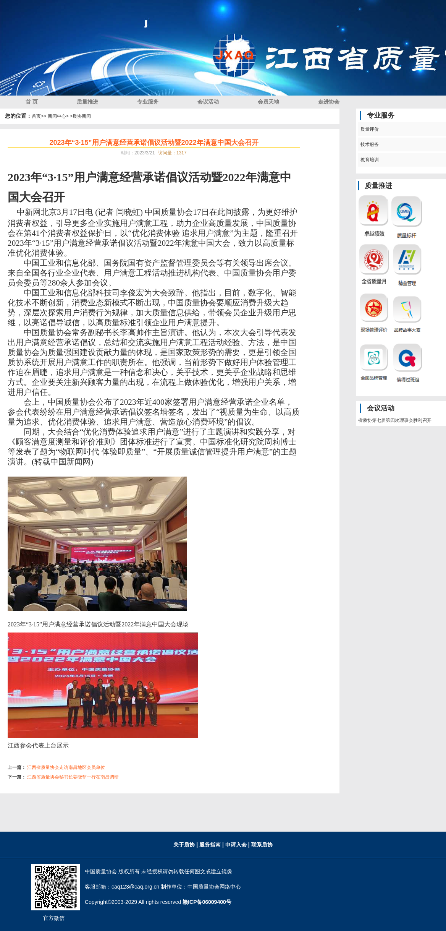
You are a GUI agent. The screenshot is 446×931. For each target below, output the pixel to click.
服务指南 (210, 845)
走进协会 (328, 102)
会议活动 (208, 102)
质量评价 (368, 129)
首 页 (32, 102)
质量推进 (87, 102)
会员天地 (268, 102)
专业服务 (147, 102)
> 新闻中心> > (58, 116)
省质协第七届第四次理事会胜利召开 (394, 420)
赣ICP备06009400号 (207, 902)
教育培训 (368, 159)
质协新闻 (82, 116)
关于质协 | (185, 845)
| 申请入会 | (236, 845)
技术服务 (368, 144)
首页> (38, 116)
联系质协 (261, 845)
